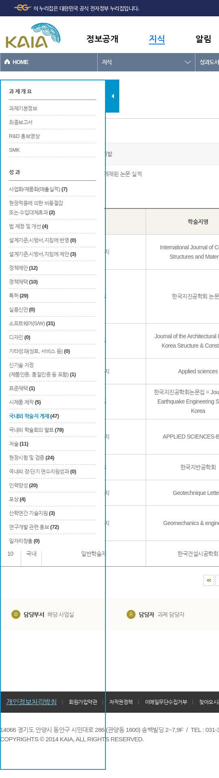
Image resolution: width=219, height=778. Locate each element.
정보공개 (102, 38)
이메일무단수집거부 (166, 702)
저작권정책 (121, 702)
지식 (157, 38)
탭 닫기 (112, 96)
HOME (20, 62)
